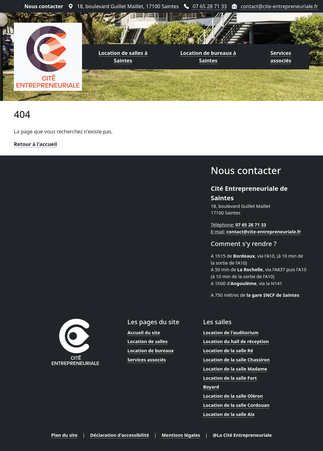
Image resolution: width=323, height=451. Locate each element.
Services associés (146, 360)
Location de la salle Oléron (233, 396)
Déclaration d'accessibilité (119, 435)
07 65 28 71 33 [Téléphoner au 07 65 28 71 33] (205, 6)
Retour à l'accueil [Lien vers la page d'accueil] (35, 144)
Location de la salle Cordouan (236, 405)
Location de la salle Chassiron (236, 360)
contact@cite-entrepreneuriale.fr (263, 232)
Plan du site (64, 435)
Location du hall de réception (236, 341)
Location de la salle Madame (235, 369)
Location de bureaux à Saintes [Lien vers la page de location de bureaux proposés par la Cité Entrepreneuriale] (208, 57)
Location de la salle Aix (229, 414)
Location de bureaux (150, 351)
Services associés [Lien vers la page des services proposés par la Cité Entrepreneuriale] (280, 57)
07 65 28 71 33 (250, 225)
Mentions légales (181, 435)
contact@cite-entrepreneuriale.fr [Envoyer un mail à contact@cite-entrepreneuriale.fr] (275, 6)
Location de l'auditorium (230, 333)
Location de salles (147, 341)
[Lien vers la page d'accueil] (48, 57)
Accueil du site (143, 333)
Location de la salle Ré (228, 351)
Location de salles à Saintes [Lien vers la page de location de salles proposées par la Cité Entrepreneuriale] (122, 57)
